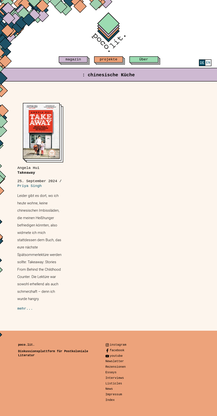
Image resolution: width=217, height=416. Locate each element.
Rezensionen (115, 367)
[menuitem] (202, 63)
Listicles (113, 383)
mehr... (25, 309)
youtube (116, 356)
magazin (73, 59)
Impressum (113, 394)
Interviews (114, 378)
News (109, 389)
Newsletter (114, 361)
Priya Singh (29, 186)
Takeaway (28, 170)
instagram (118, 345)
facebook (117, 350)
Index (110, 400)
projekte (108, 59)
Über (143, 59)
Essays (111, 372)
